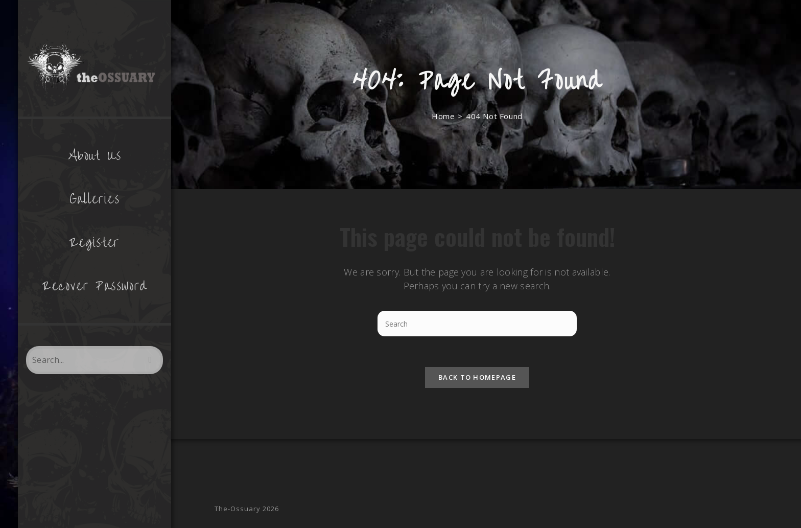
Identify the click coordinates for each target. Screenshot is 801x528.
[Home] (443, 116)
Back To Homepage (477, 377)
